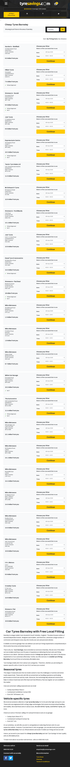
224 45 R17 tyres (43, 706)
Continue (51, 61)
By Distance (62, 39)
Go (63, 29)
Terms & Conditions (43, 761)
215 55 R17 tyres (56, 706)
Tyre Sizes (39, 757)
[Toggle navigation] (6, 3)
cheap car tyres (41, 654)
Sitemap (39, 759)
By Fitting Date (52, 39)
